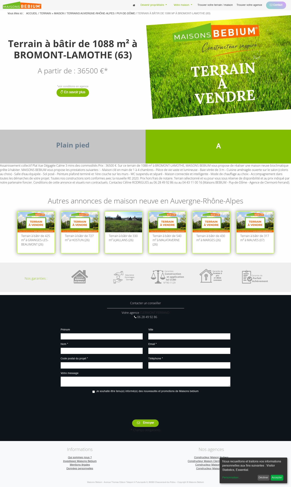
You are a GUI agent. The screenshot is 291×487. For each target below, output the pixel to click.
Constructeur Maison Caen (211, 465)
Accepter (277, 477)
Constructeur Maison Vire (211, 468)
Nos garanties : (36, 278)
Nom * (64, 344)
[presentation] (145, 403)
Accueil (31, 13)
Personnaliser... (231, 477)
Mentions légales (80, 465)
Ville (150, 329)
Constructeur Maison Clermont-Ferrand (211, 461)
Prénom (65, 329)
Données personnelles (79, 468)
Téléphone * (155, 358)
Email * (152, 344)
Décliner (263, 477)
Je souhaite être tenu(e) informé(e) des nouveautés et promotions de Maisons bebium (147, 391)
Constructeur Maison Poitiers (211, 457)
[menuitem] (134, 5)
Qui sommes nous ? (80, 457)
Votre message (69, 373)
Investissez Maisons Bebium (80, 461)
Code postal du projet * (74, 358)
